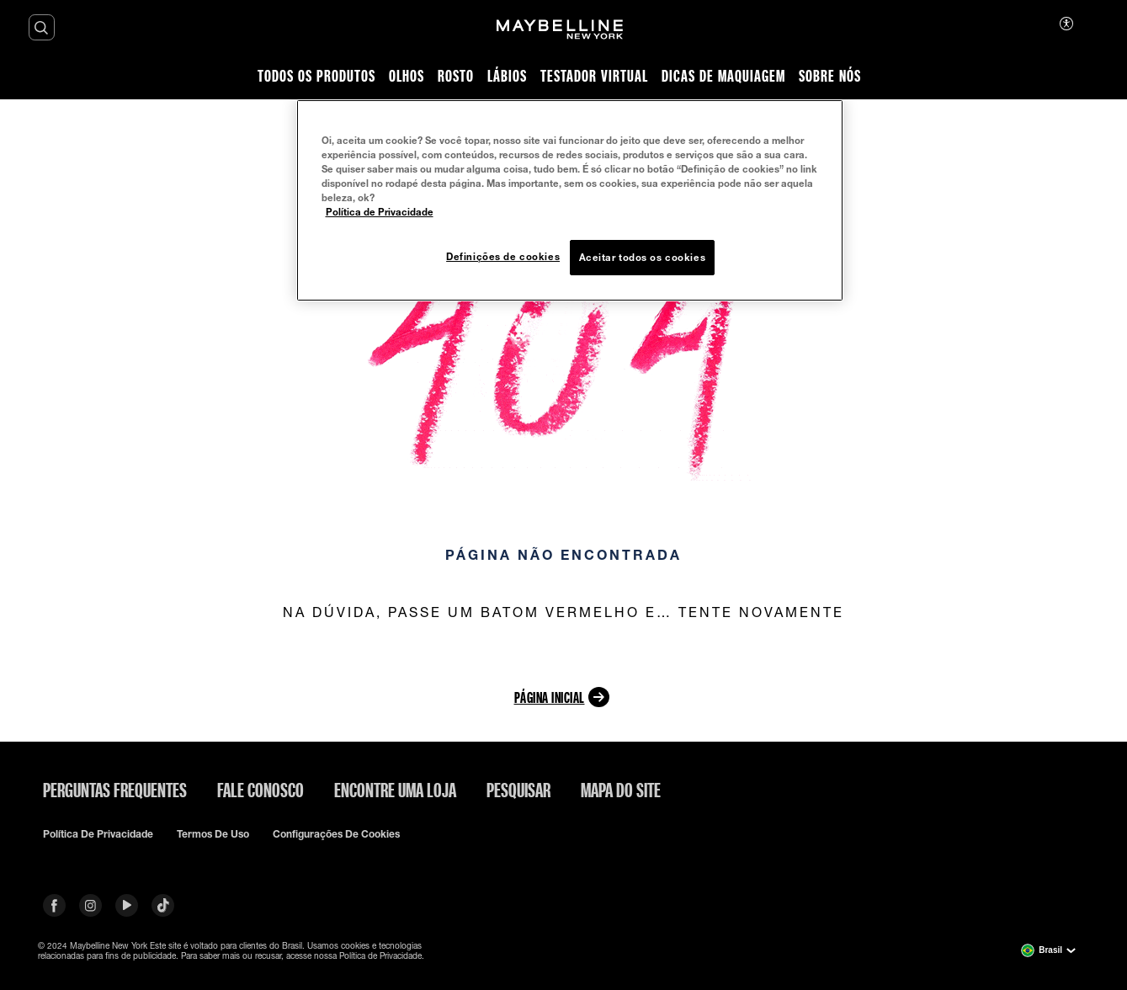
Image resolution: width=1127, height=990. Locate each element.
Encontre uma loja (395, 790)
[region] (569, 200)
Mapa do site (621, 790)
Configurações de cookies (336, 834)
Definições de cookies (503, 256)
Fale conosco (260, 790)
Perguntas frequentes (115, 790)
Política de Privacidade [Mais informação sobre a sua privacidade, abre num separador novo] (379, 211)
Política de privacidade (98, 834)
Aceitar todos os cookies (642, 257)
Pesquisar (518, 790)
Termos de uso (213, 834)
